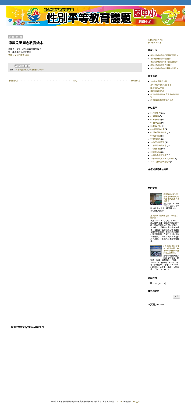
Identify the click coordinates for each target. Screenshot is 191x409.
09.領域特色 (155, 139)
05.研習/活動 (155, 126)
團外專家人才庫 (157, 88)
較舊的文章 (136, 81)
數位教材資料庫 (154, 43)
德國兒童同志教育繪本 (18, 55)
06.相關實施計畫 (157, 129)
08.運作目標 (155, 136)
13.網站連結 (155, 152)
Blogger (136, 401)
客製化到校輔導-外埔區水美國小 (164, 68)
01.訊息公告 (155, 113)
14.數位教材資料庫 (36, 70)
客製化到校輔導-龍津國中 (161, 59)
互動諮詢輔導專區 (155, 40)
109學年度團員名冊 (158, 81)
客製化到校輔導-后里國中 (161, 65)
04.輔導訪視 (155, 123)
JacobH (119, 401)
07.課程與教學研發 (158, 132)
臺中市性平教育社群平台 (160, 85)
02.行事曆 (154, 116)
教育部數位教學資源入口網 (161, 100)
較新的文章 (14, 81)
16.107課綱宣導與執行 (160, 162)
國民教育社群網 (157, 91)
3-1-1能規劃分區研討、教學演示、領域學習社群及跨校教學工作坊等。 (171, 249)
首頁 (75, 81)
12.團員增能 (155, 149)
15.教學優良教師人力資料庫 (162, 158)
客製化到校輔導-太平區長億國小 (164, 62)
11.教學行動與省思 (158, 145)
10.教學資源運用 (21, 70)
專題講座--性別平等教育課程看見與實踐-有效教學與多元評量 (171, 197)
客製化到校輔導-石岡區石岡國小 (164, 55)
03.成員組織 (155, 119)
